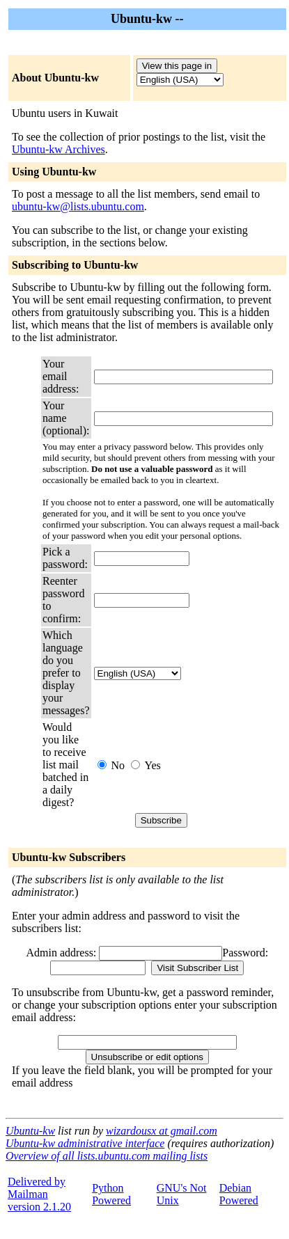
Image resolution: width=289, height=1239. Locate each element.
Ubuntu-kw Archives (58, 149)
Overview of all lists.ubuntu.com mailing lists (107, 1156)
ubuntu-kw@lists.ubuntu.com (78, 206)
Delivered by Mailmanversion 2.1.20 (39, 1194)
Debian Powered (238, 1194)
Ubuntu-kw (30, 1131)
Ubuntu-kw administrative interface (85, 1143)
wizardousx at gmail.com (161, 1131)
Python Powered (111, 1194)
